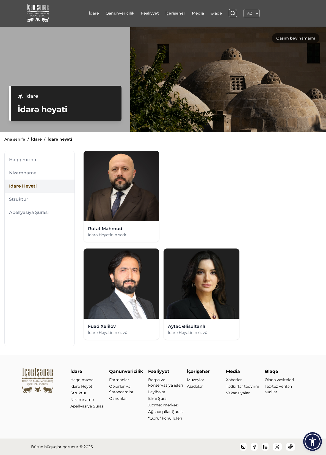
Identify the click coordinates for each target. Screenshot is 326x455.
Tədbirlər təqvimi (242, 386)
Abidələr (195, 386)
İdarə (94, 13)
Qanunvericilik (120, 13)
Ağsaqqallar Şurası (166, 411)
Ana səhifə (14, 139)
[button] (313, 442)
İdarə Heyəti (23, 186)
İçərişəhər (175, 13)
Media (198, 13)
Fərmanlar (119, 379)
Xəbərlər (234, 379)
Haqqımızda (22, 159)
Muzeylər (195, 379)
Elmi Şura (157, 398)
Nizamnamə (23, 172)
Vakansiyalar (238, 392)
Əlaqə (216, 13)
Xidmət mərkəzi (163, 405)
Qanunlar (118, 398)
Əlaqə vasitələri (279, 379)
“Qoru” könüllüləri (165, 418)
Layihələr (156, 391)
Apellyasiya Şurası (29, 212)
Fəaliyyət (150, 13)
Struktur (18, 199)
